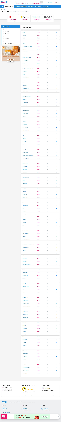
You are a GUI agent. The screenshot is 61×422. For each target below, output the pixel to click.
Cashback (39, 30)
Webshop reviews (45, 409)
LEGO (38, 3)
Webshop (24, 30)
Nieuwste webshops (6, 412)
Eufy (29, 3)
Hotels (6, 28)
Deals (48, 30)
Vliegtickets (7, 38)
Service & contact (45, 408)
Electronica (5, 408)
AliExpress (41, 3)
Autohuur (6, 36)
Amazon (4, 409)
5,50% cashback (36, 19)
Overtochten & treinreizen (9, 43)
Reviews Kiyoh (25, 409)
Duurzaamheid (25, 407)
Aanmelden (50, 2)
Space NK (26, 3)
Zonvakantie (7, 31)
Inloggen (57, 2)
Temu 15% (47, 6)
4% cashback (13, 19)
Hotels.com (19, 3)
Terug (4, 9)
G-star (23, 3)
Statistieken (25, 408)
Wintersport (7, 33)
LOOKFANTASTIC (34, 3)
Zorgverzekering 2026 (6, 407)
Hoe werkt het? (45, 407)
